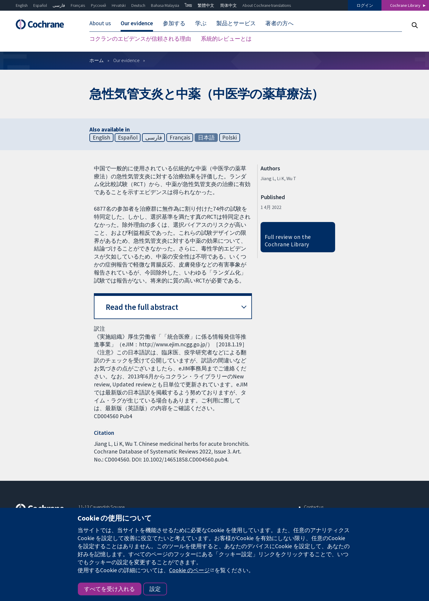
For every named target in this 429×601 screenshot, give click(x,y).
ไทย (188, 5)
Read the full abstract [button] (142, 307)
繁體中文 (206, 5)
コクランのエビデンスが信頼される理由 (140, 38)
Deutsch (138, 5)
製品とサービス (236, 23)
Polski (229, 137)
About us (100, 23)
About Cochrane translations (266, 5)
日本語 (206, 137)
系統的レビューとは (226, 38)
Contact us (314, 507)
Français (78, 5)
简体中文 (228, 5)
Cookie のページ (189, 570)
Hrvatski (119, 5)
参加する (174, 23)
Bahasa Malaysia (165, 5)
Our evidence (137, 23)
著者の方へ (279, 23)
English (22, 5)
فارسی (59, 5)
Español (40, 5)
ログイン (365, 5)
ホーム (96, 60)
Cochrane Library (405, 5)
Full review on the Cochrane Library (288, 240)
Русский (98, 5)
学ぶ (200, 23)
